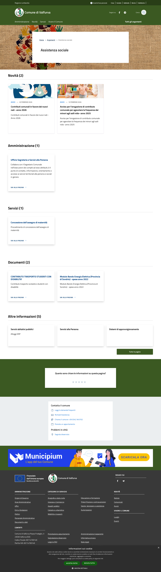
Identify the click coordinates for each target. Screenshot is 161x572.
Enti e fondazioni (21, 510)
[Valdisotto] (126, 3)
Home (41, 40)
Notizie (116, 498)
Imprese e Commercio (56, 502)
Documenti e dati (21, 522)
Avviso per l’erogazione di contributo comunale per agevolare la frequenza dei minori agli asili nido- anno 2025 (79, 110)
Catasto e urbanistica (56, 510)
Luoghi (116, 517)
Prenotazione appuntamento (59, 534)
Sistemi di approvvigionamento (124, 329)
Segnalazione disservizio (57, 538)
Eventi (116, 521)
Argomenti (51, 40)
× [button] (158, 548)
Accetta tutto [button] (71, 563)
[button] (80, 568)
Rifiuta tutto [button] (89, 563)
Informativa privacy (88, 538)
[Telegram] (123, 12)
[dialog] (80, 558)
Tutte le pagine (135, 351)
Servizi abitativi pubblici (22, 329)
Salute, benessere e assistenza (92, 506)
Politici (17, 514)
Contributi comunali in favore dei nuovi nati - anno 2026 (29, 108)
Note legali (85, 542)
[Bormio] (134, 3)
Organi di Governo (22, 498)
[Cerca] (143, 12)
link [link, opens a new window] (102, 559)
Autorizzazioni (86, 510)
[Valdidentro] (141, 3)
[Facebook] (118, 12)
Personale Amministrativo (25, 518)
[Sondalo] (119, 3)
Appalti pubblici (53, 506)
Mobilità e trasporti (55, 514)
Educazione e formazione (90, 498)
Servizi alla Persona (69, 329)
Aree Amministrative (23, 502)
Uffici (17, 506)
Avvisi (13, 102)
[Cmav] (112, 3)
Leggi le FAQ (52, 542)
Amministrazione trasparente (92, 534)
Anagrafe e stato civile (56, 498)
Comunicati (118, 502)
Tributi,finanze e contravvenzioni (93, 502)
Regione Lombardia (22, 3)
